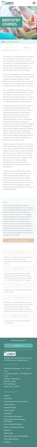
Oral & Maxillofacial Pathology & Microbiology (14, 420)
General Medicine (9, 404)
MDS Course (27, 48)
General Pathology (10, 407)
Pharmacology (8, 433)
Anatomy (7, 395)
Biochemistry (8, 398)
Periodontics (8, 430)
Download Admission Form (18, 240)
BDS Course (10, 48)
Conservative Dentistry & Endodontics (16, 401)
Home (3, 42)
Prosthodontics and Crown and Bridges (16, 436)
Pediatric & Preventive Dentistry (14, 427)
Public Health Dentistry (11, 439)
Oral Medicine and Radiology (13, 416)
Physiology (7, 442)
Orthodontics (8, 413)
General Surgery (9, 410)
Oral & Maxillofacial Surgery (13, 424)
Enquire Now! (18, 346)
